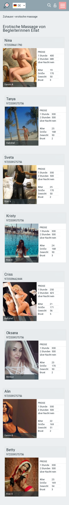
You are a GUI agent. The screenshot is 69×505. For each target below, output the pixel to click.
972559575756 (15, 103)
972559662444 (13, 279)
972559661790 (13, 45)
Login (55, 5)
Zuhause (8, 16)
